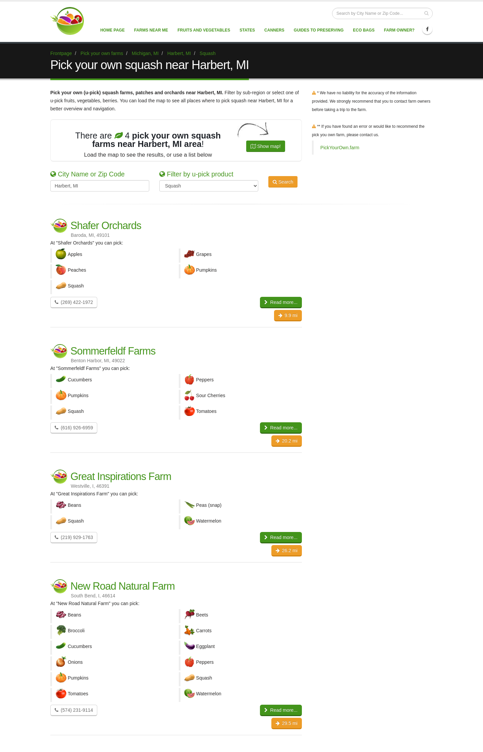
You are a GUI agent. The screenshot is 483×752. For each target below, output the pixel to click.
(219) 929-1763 (74, 537)
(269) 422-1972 (74, 302)
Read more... (281, 302)
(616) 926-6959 (74, 427)
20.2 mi (287, 440)
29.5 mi (287, 723)
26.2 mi (287, 550)
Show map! (266, 146)
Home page (112, 30)
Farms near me (151, 30)
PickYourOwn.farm (339, 147)
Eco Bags (363, 30)
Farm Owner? (399, 30)
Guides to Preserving (319, 30)
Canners (274, 30)
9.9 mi (288, 315)
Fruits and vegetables (203, 30)
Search (283, 185)
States (247, 30)
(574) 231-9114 (74, 710)
